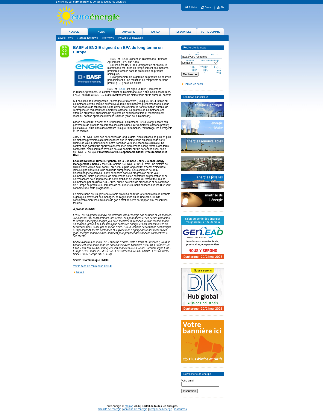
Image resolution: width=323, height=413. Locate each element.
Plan (223, 7)
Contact (208, 7)
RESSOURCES (183, 31)
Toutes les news (194, 84)
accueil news (65, 37)
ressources (180, 409)
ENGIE (122, 88)
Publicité (193, 7)
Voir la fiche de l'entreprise (92, 266)
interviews (108, 37)
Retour (80, 272)
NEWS (101, 31)
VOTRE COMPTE (210, 31)
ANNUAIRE (128, 31)
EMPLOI (155, 31)
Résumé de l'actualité (130, 37)
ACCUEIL (74, 31)
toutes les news (88, 37)
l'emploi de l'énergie (160, 409)
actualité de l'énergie (109, 409)
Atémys (129, 406)
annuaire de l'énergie (135, 409)
